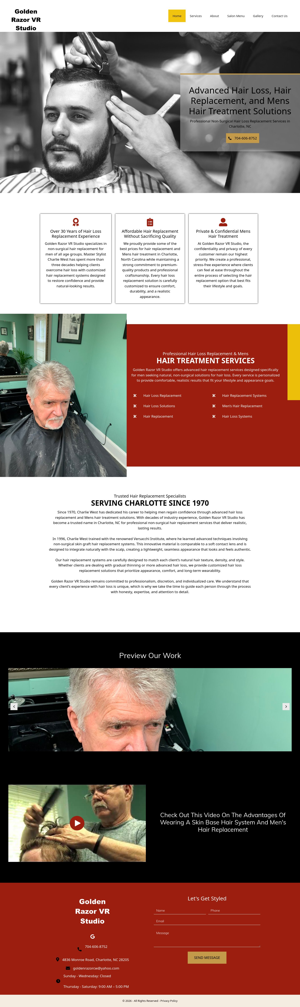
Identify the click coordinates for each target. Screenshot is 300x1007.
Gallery (258, 16)
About (214, 16)
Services (196, 16)
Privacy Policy (169, 1001)
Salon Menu (236, 16)
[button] (242, 138)
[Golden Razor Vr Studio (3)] (150, 709)
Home (176, 16)
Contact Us (280, 16)
